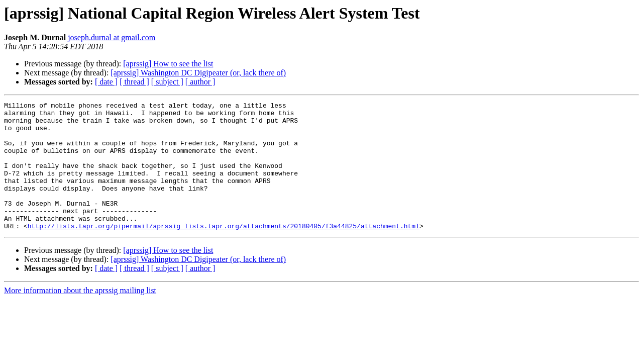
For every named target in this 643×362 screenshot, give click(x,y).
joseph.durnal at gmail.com (111, 37)
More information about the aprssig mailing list (80, 316)
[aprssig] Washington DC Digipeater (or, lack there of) (198, 72)
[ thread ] (134, 81)
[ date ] (106, 81)
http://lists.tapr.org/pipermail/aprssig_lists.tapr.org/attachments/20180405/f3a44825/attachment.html (223, 251)
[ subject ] (167, 81)
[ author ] (200, 81)
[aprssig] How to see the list (168, 63)
